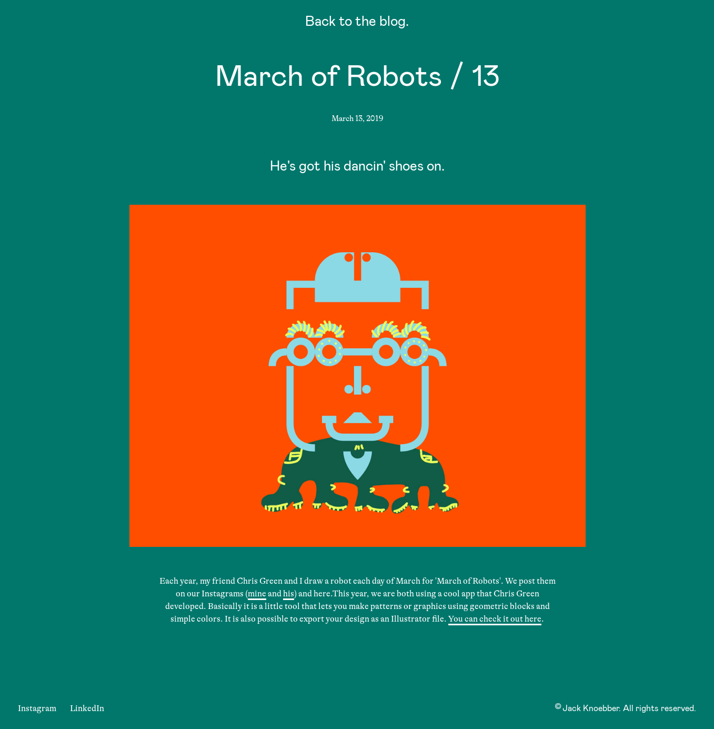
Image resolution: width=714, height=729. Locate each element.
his (288, 593)
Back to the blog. (357, 22)
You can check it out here (494, 619)
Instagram (37, 708)
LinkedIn (87, 708)
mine (257, 593)
